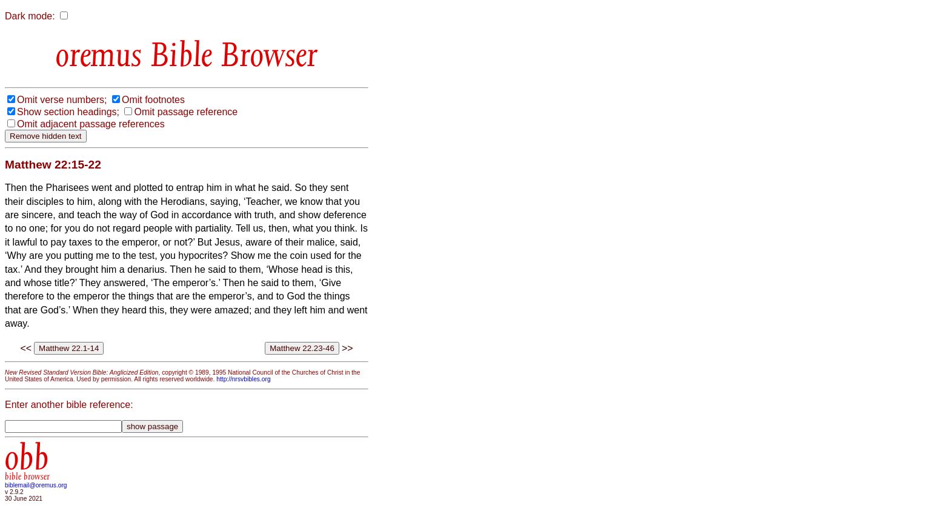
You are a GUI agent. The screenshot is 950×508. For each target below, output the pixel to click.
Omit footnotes (153, 100)
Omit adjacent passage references (91, 124)
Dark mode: (30, 16)
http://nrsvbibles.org (243, 379)
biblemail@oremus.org (36, 485)
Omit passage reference (186, 112)
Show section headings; (68, 112)
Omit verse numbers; (62, 100)
